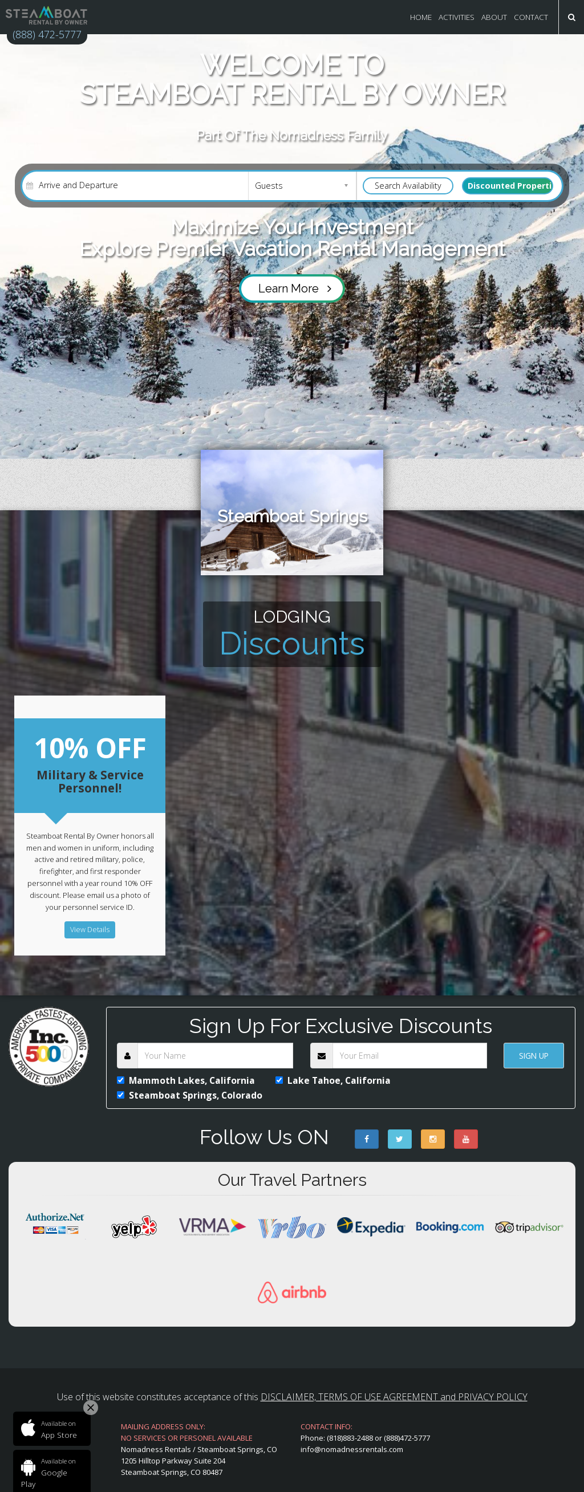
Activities (456, 16)
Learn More (294, 289)
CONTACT (531, 16)
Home (421, 16)
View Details (90, 931)
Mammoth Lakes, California (186, 1079)
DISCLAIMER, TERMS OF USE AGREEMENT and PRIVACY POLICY (394, 1395)
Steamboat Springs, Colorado (190, 1094)
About (494, 16)
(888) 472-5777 (50, 34)
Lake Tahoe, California (333, 1079)
